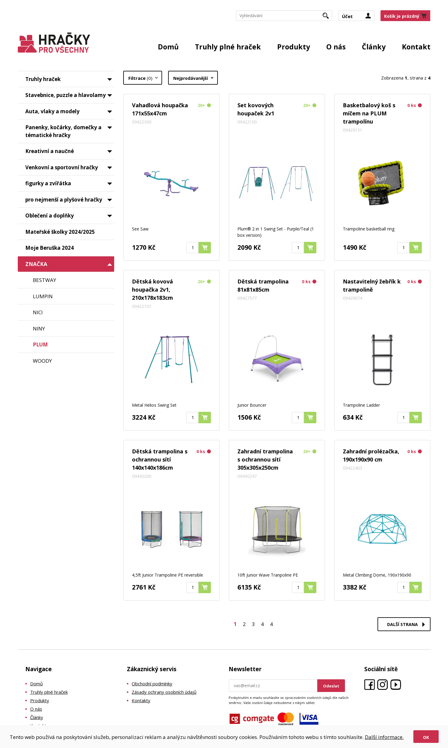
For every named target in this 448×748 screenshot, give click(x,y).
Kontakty (141, 700)
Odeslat (331, 686)
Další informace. (384, 737)
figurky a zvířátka (69, 185)
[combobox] (193, 78)
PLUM (40, 344)
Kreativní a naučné (69, 153)
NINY (39, 328)
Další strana (402, 624)
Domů (168, 47)
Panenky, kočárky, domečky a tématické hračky (69, 131)
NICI (38, 312)
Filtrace (140, 78)
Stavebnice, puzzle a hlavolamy (69, 97)
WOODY (42, 360)
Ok (426, 737)
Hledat (328, 17)
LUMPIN (43, 296)
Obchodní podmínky (152, 684)
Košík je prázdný (401, 16)
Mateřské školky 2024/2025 (60, 231)
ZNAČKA (69, 266)
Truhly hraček (69, 81)
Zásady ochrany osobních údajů (164, 692)
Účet (347, 16)
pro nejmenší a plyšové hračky (69, 202)
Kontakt (416, 47)
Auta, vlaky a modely (69, 113)
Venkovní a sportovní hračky (69, 169)
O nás (336, 47)
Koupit (210, 247)
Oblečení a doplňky (69, 218)
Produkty (293, 47)
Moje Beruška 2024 (49, 247)
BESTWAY (44, 280)
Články (374, 47)
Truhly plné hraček (228, 47)
